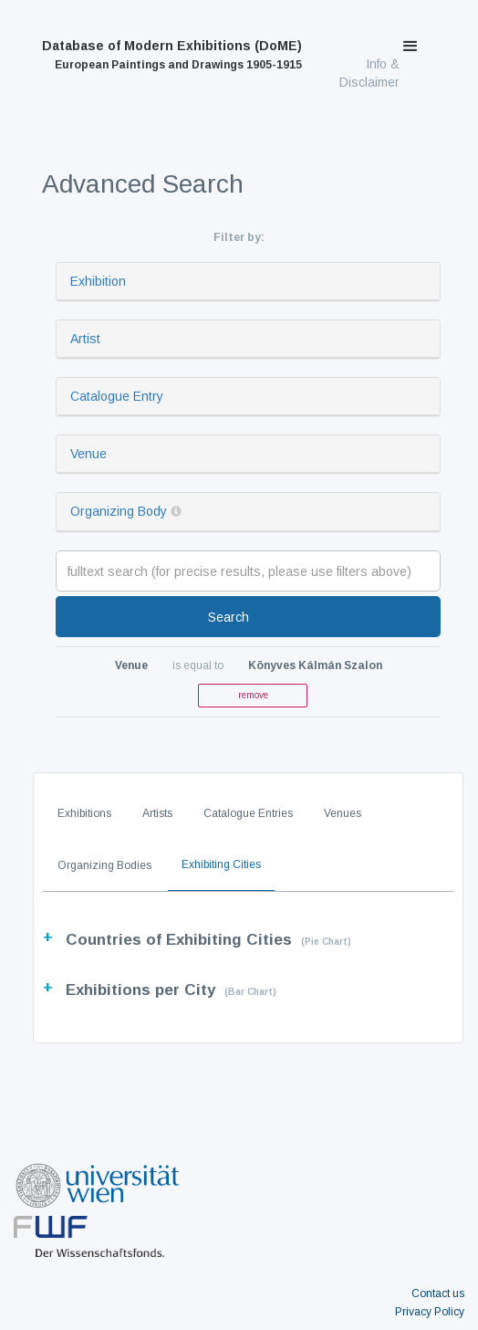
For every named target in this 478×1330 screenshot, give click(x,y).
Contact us (437, 1293)
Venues (342, 813)
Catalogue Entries (248, 813)
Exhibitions (84, 813)
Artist (85, 338)
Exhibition (98, 281)
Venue (88, 453)
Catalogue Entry (116, 396)
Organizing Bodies (104, 865)
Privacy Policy (429, 1311)
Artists (157, 813)
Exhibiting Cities (221, 864)
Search (228, 617)
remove (253, 695)
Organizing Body (118, 511)
